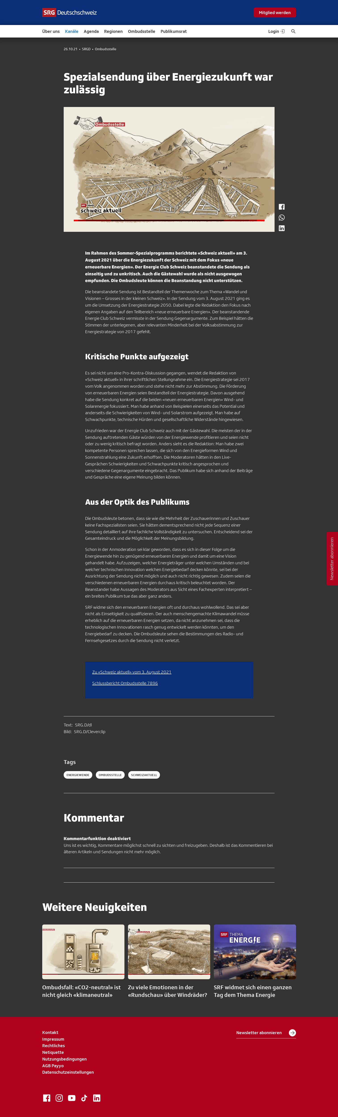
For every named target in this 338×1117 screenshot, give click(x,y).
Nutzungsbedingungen (64, 1058)
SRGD (86, 49)
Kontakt (50, 1032)
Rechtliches (53, 1045)
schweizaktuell (144, 775)
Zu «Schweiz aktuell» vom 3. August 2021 (132, 671)
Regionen (113, 31)
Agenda (91, 31)
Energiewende (78, 775)
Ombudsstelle (141, 31)
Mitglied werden (275, 12)
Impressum (53, 1039)
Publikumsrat (174, 31)
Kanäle (71, 31)
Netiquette (53, 1052)
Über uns (51, 31)
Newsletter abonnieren (266, 1032)
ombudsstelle (110, 775)
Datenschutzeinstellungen (68, 1072)
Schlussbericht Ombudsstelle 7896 (125, 683)
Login (276, 31)
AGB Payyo (53, 1065)
